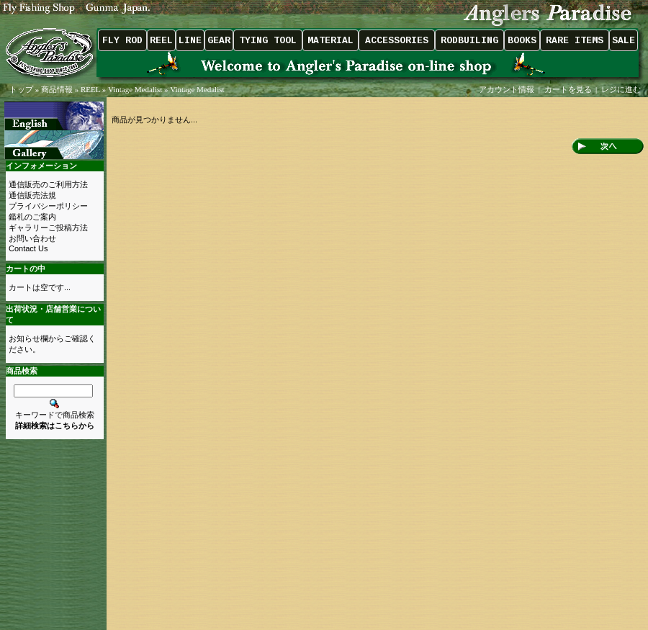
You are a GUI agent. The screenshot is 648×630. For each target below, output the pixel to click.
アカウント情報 (506, 89)
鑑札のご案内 (32, 216)
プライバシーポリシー (48, 206)
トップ (21, 89)
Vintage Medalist (135, 89)
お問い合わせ (32, 238)
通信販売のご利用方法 (48, 184)
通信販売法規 (32, 195)
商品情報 (57, 89)
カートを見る (568, 89)
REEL (90, 89)
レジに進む (622, 89)
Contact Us (28, 248)
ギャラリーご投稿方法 (48, 227)
